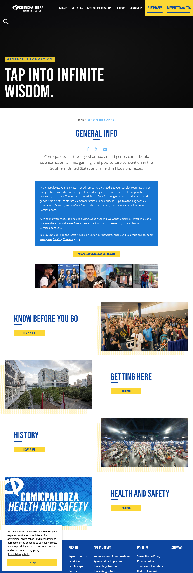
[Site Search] (6, 22)
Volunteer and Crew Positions (112, 556)
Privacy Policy (145, 561)
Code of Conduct (147, 571)
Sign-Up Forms (78, 556)
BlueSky (57, 239)
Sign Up (74, 547)
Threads (68, 239)
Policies (142, 547)
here (118, 235)
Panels (73, 571)
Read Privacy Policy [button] (19, 554)
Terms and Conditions (150, 566)
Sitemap (177, 547)
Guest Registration (105, 566)
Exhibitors (75, 561)
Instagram (46, 239)
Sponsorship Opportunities (110, 561)
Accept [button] (32, 562)
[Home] (28, 8)
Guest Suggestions (105, 571)
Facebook (147, 235)
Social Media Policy (149, 556)
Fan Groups (76, 566)
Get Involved (102, 547)
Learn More (29, 333)
